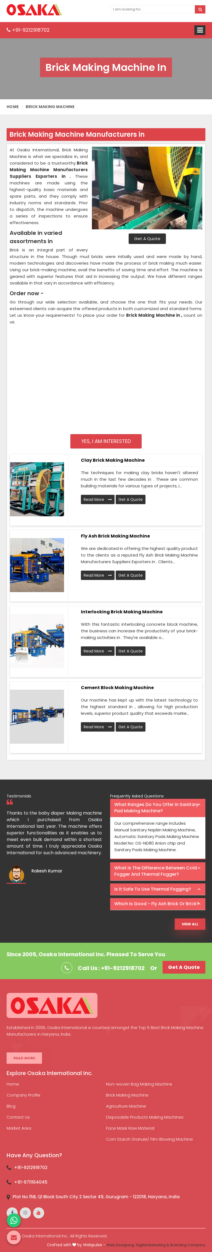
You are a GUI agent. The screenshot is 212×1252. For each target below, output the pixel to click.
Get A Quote (147, 238)
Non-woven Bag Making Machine (139, 1084)
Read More (98, 499)
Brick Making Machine (127, 1095)
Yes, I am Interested (106, 441)
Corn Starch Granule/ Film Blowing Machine (149, 1139)
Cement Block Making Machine (117, 687)
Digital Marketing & (152, 1245)
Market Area (19, 1128)
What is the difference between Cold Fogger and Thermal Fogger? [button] (155, 871)
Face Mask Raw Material (130, 1128)
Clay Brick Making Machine (113, 460)
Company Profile (23, 1095)
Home (13, 106)
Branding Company (187, 1245)
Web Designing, (121, 1245)
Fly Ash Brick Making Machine (115, 536)
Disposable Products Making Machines (145, 1117)
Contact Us (18, 1117)
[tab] (157, 808)
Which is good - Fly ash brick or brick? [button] (156, 904)
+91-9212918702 (28, 29)
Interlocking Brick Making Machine (122, 612)
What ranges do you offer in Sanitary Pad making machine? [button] (156, 807)
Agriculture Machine (126, 1106)
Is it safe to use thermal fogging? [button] (152, 889)
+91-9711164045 (30, 1182)
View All (190, 924)
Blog (11, 1106)
